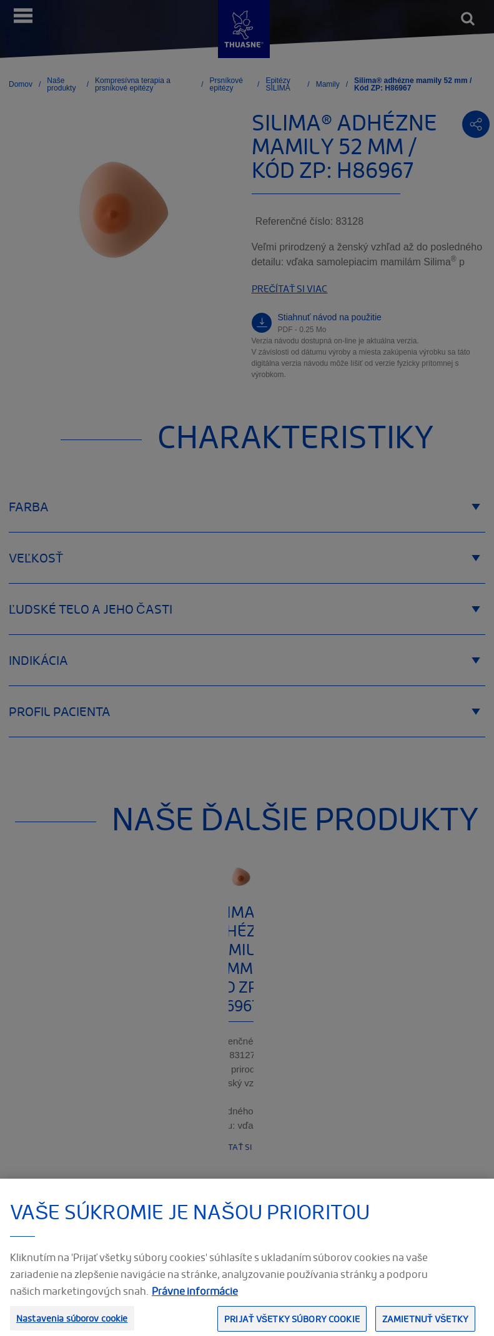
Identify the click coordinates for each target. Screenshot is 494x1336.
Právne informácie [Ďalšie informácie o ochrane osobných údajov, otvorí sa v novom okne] (195, 1302)
